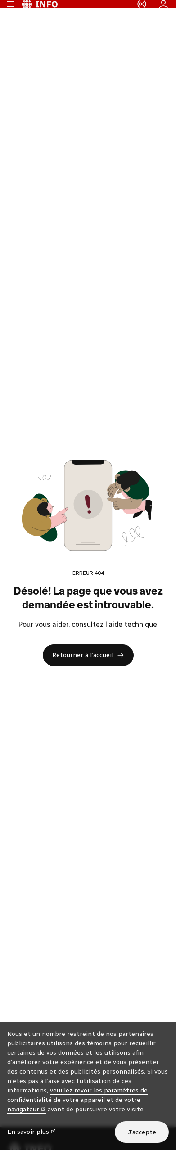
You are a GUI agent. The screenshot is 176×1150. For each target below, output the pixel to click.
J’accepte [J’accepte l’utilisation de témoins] (141, 1132)
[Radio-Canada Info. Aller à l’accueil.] (40, 13)
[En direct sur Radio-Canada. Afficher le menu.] (142, 13)
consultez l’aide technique (114, 643)
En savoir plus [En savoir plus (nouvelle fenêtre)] (31, 1131)
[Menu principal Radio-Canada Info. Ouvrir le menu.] (11, 13)
